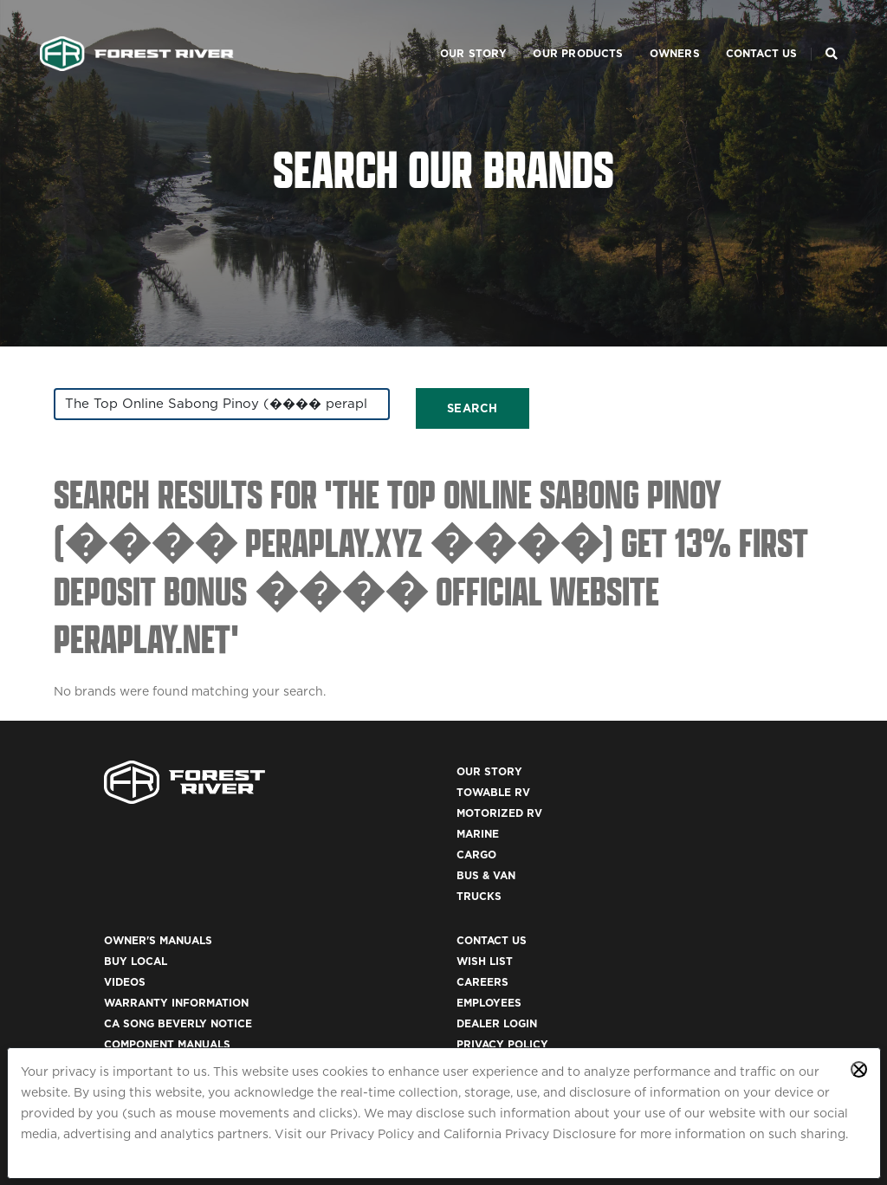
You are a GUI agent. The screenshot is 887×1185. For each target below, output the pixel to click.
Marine (270, 852)
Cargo (268, 872)
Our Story (448, 30)
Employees (696, 852)
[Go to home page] (139, 31)
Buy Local (488, 810)
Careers (690, 831)
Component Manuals (519, 893)
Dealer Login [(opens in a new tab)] (704, 872)
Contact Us (737, 30)
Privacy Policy (372, 1133)
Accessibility (705, 976)
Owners (650, 30)
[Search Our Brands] (828, 31)
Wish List (692, 810)
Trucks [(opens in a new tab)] (271, 914)
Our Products (553, 30)
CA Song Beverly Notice (530, 872)
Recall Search (501, 956)
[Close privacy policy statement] (859, 1068)
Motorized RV (291, 831)
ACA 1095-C (696, 1039)
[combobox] (175, 411)
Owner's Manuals (510, 789)
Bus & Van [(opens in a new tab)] (278, 893)
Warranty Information (528, 852)
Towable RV (285, 810)
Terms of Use (705, 956)
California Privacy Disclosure (530, 1133)
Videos (477, 831)
